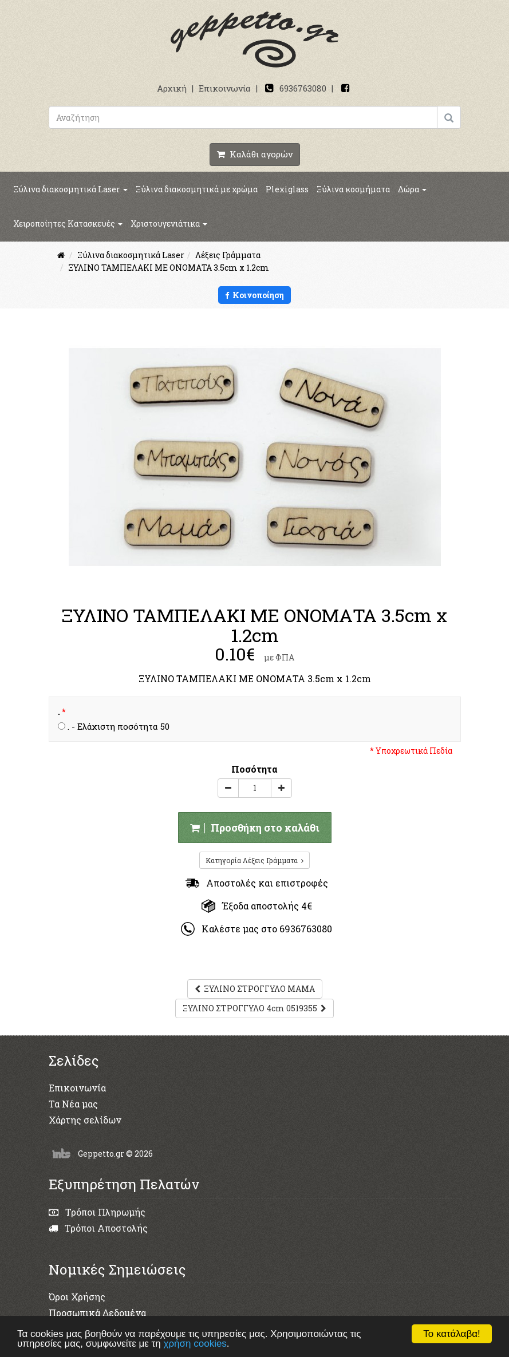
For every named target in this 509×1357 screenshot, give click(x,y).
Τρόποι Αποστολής (98, 1228)
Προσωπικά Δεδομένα (97, 1313)
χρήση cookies (195, 1343)
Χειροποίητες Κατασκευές (68, 223)
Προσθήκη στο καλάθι (254, 827)
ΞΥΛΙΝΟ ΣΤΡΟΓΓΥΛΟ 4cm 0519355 (254, 1008)
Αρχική (172, 88)
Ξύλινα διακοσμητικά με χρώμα (197, 189)
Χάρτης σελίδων (85, 1120)
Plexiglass (287, 189)
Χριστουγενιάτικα (169, 223)
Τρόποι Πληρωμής (97, 1212)
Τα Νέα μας (73, 1104)
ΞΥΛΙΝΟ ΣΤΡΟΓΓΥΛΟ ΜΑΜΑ (255, 988)
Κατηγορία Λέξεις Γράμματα (254, 860)
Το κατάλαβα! (451, 1333)
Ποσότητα (254, 769)
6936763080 (302, 88)
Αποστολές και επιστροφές (257, 883)
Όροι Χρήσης (77, 1297)
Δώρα (412, 189)
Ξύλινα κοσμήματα (353, 189)
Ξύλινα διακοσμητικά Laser (70, 189)
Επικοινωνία (225, 88)
